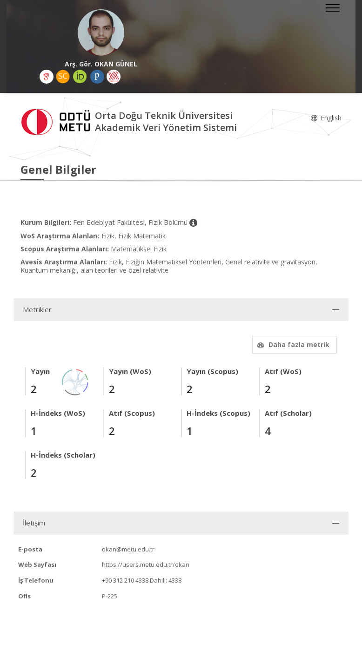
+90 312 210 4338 (125, 580)
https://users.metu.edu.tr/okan (145, 564)
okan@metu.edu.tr (128, 549)
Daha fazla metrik (292, 344)
